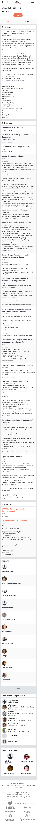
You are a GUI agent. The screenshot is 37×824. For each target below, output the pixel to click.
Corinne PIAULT (13, 724)
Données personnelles (12, 794)
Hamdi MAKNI (7, 631)
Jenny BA (5, 655)
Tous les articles (20, 796)
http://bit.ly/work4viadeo (9, 76)
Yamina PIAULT (13, 700)
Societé (33, 793)
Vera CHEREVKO (26, 773)
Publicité (20, 793)
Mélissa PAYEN (9, 773)
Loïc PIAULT (12, 705)
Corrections (28, 796)
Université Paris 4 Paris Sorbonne (14, 521)
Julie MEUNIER (7, 667)
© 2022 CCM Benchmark (18, 798)
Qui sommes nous (7, 793)
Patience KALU (7, 680)
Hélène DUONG (8, 643)
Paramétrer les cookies (25, 794)
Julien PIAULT (12, 711)
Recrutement (26, 793)
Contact (15, 793)
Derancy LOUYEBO (9, 595)
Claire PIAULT (12, 718)
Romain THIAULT (13, 729)
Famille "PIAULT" (13, 741)
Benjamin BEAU (8, 571)
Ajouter (19, 15)
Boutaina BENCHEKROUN (11, 583)
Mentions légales (10, 796)
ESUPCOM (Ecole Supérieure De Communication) (13, 510)
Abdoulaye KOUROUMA (8, 762)
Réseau (27, 22)
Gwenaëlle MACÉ (8, 619)
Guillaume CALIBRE (27, 761)
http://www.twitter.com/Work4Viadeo (13, 80)
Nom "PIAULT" (13, 736)
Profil (9, 22)
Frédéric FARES (7, 607)
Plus (18, 688)
